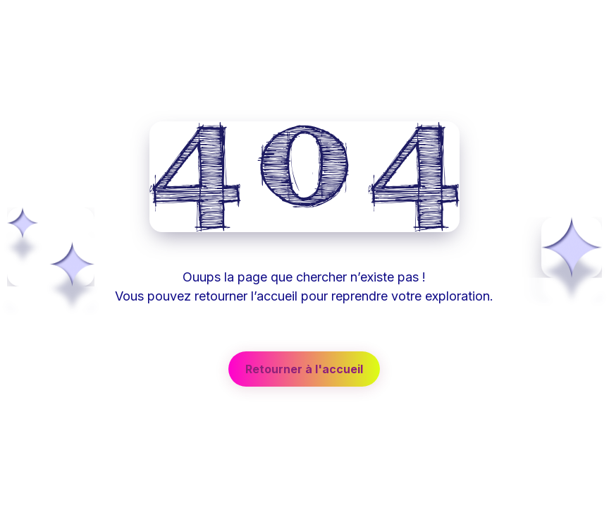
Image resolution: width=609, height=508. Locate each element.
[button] (304, 369)
